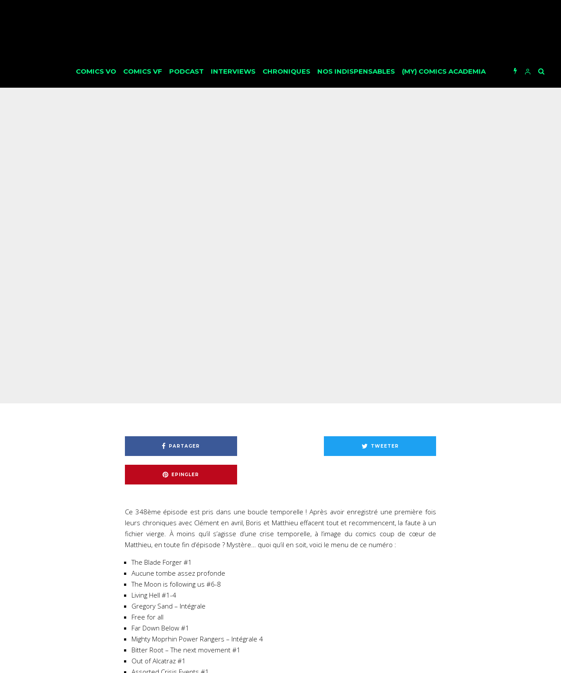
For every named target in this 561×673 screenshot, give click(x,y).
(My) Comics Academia (444, 71)
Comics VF (142, 71)
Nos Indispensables (356, 71)
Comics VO (96, 71)
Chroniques (286, 71)
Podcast (186, 71)
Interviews (233, 71)
